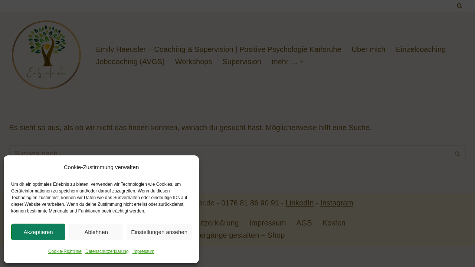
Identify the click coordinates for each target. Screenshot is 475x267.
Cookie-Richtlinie (65, 251)
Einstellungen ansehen (159, 232)
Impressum (143, 251)
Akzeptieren (38, 232)
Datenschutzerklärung (107, 251)
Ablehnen (96, 232)
